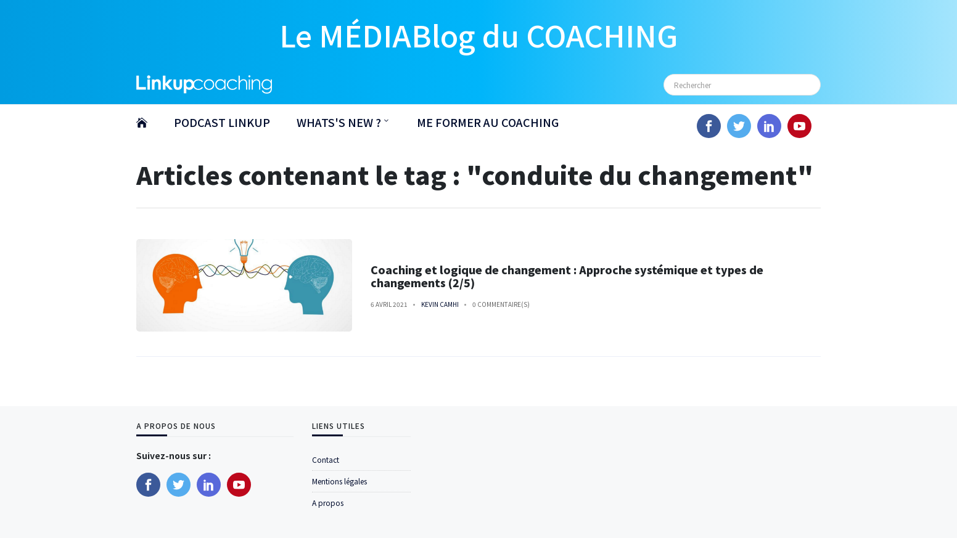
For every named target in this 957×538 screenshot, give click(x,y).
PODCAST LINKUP (222, 122)
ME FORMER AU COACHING (488, 122)
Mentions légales (339, 481)
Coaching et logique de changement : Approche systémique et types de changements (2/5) (567, 276)
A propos (327, 502)
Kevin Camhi (440, 304)
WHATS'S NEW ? (339, 122)
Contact (325, 459)
